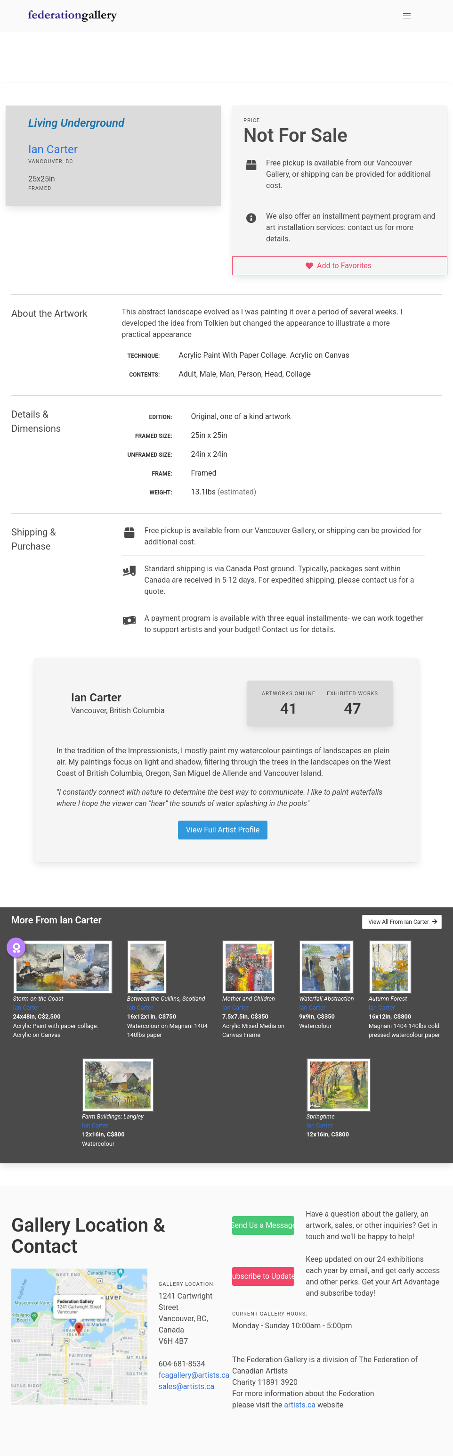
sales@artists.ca (187, 1386)
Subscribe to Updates (263, 1276)
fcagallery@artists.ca (194, 1375)
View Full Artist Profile (222, 829)
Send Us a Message (263, 1225)
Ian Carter (53, 149)
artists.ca (299, 1404)
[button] (407, 16)
